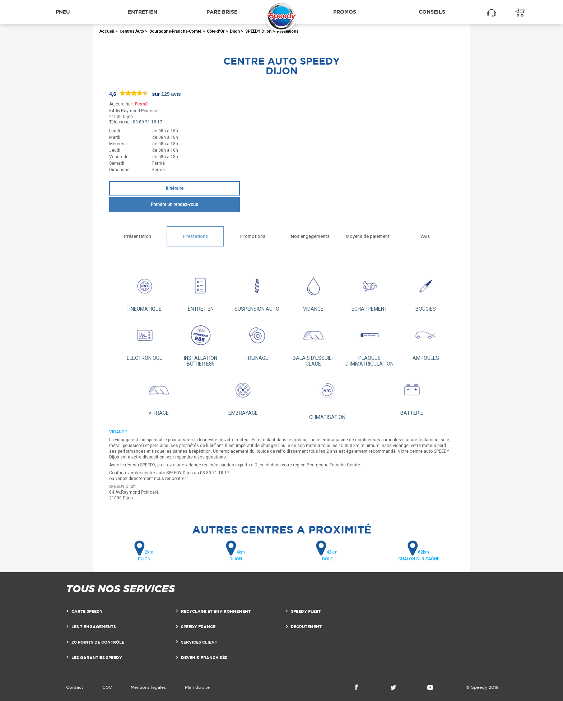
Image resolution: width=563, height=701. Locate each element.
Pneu (63, 12)
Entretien (142, 12)
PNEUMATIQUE (144, 291)
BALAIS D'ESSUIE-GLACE (313, 343)
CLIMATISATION (327, 397)
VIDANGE (313, 291)
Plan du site (197, 687)
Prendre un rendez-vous (174, 204)
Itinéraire (174, 188)
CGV (107, 687)
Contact (74, 687)
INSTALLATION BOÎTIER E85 (200, 343)
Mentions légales (148, 687)
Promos (344, 12)
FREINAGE (257, 340)
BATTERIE (411, 395)
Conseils (432, 12)
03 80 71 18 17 (147, 121)
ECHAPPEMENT (369, 291)
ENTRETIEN (200, 291)
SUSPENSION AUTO (257, 291)
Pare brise (221, 12)
